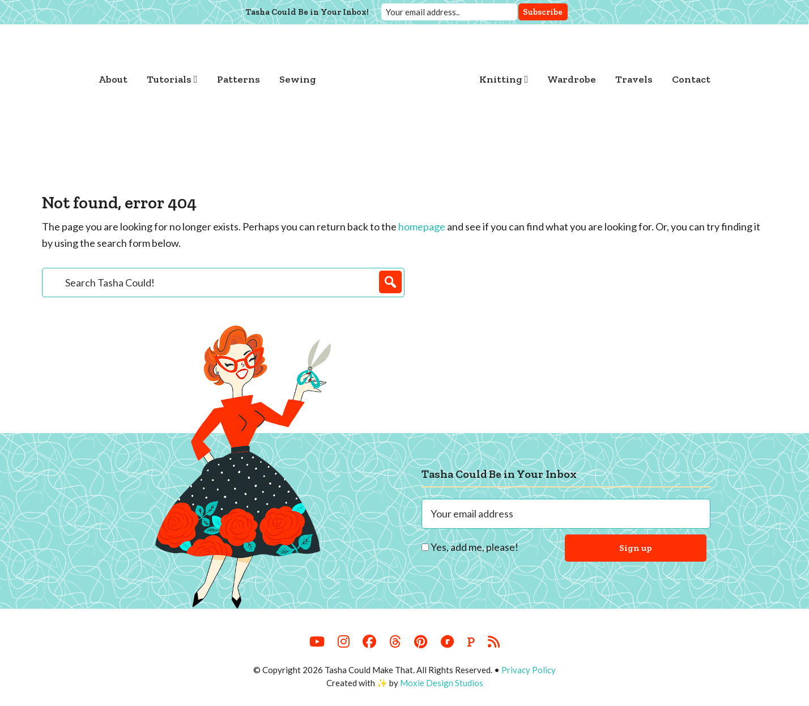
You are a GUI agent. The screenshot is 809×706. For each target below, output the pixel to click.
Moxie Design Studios (441, 683)
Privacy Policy (528, 670)
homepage (421, 226)
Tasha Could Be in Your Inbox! (307, 12)
